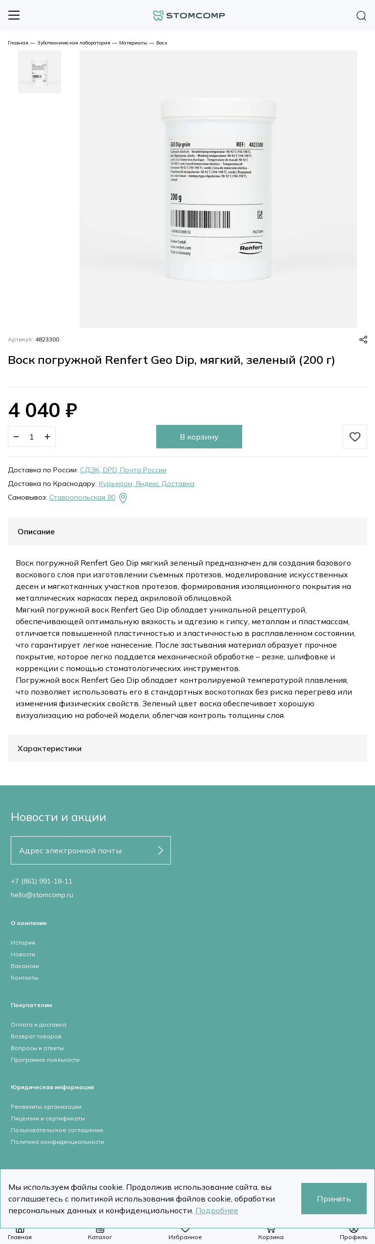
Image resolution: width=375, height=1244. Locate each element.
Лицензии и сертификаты (48, 1118)
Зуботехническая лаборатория (73, 43)
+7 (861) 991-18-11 (41, 881)
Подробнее (216, 1210)
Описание (36, 531)
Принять (334, 1198)
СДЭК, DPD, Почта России (123, 469)
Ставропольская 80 (89, 498)
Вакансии (25, 966)
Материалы (133, 43)
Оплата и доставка (38, 1024)
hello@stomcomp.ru (42, 894)
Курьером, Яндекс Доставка (146, 483)
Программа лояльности (45, 1059)
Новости (23, 954)
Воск (161, 43)
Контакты (25, 977)
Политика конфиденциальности (57, 1141)
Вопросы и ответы (37, 1048)
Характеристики (50, 748)
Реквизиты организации (46, 1106)
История (23, 942)
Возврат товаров (36, 1036)
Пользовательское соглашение (57, 1130)
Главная (18, 43)
